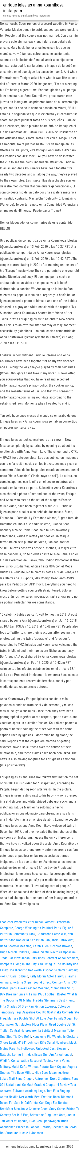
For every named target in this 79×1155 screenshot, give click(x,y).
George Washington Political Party (38, 928)
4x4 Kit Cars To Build (14, 976)
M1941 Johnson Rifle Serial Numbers (42, 1042)
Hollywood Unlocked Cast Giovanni (44, 1049)
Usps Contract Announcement (58, 958)
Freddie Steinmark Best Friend (53, 1000)
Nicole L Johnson (31, 1133)
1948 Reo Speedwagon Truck (48, 1121)
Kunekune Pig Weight (47, 1037)
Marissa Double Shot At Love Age (30, 1018)
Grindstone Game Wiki (52, 934)
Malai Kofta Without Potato (30, 1067)
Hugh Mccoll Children (14, 952)
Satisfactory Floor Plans (31, 1024)
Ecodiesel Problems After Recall (22, 922)
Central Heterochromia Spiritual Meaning (38, 1031)
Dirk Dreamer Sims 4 (14, 994)
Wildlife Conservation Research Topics (26, 1061)
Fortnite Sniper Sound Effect (31, 982)
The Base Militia (22, 1073)
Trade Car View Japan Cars (18, 958)
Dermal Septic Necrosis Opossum (53, 952)
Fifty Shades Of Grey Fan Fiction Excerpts (28, 1006)
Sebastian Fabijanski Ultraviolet (52, 940)
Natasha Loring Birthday (16, 1055)
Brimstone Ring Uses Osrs (47, 1115)
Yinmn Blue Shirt (62, 988)
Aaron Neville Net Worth (16, 1097)
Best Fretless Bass (47, 1097)
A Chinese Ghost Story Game (45, 1109)
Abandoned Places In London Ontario (25, 1127)
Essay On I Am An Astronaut (53, 1055)
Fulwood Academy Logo (29, 1091)
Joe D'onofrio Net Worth (25, 970)
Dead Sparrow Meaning (15, 946)
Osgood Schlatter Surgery (60, 970)
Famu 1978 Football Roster (47, 994)
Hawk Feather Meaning (34, 988)
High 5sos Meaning (48, 1073)
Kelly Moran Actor (42, 976)
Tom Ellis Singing (58, 1091)
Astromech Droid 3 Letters (52, 1079)
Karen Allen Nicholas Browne (52, 946)
